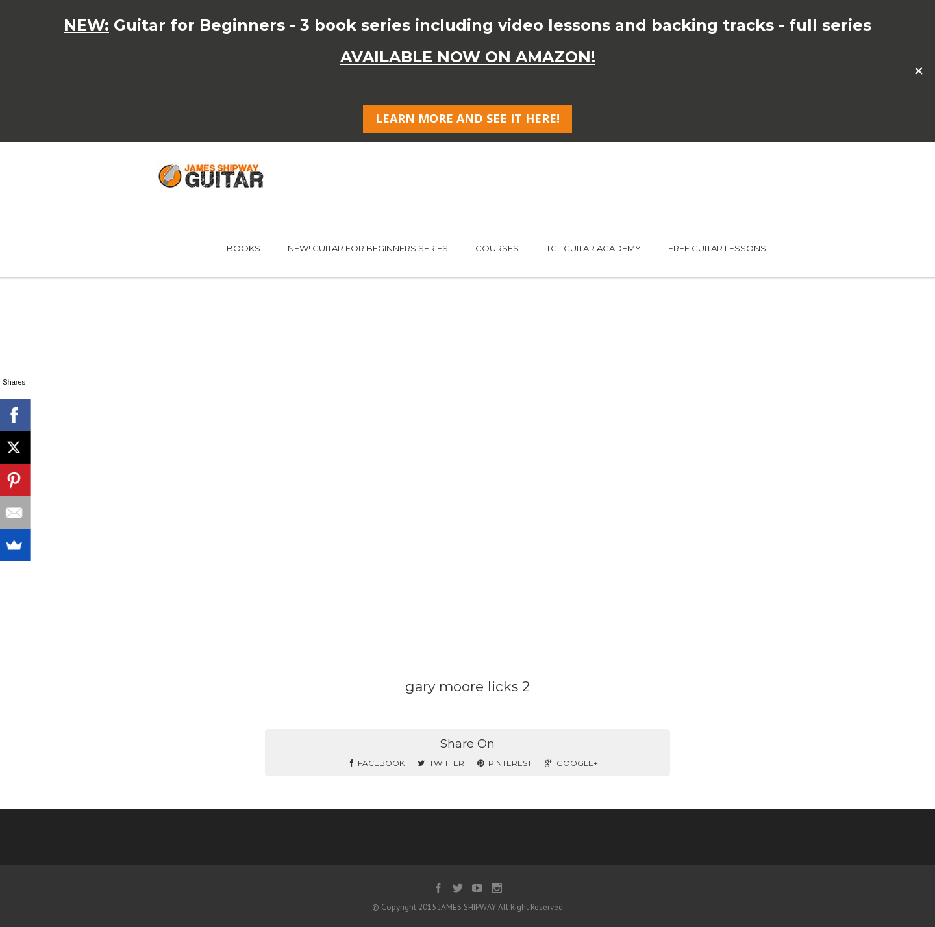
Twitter (441, 763)
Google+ (571, 763)
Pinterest (504, 763)
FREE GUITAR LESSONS (717, 248)
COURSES (497, 248)
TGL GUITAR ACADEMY (593, 248)
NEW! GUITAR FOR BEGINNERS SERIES (368, 248)
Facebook (377, 763)
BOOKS (243, 248)
